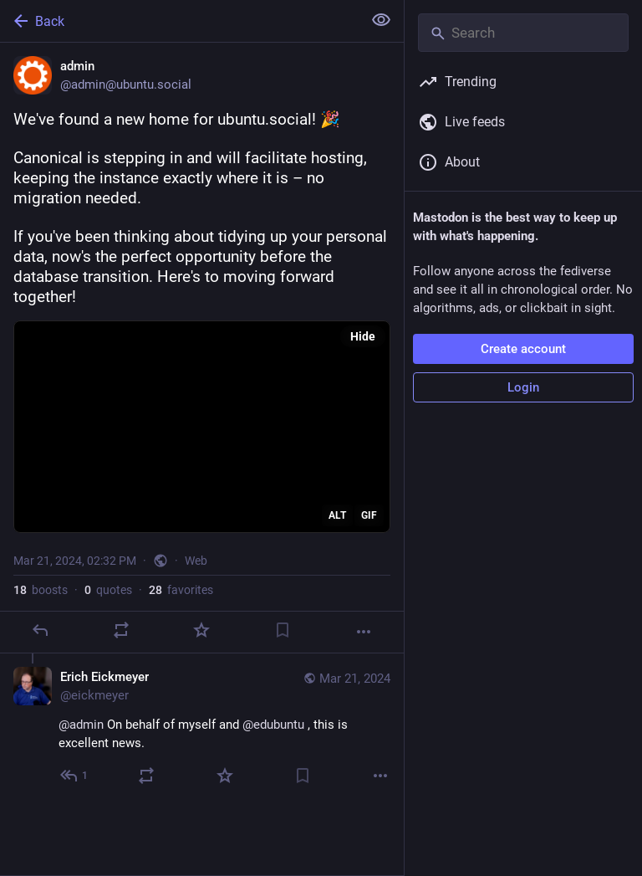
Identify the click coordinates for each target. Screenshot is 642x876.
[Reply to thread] (75, 776)
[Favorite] (201, 630)
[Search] (523, 32)
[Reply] (40, 630)
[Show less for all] (381, 20)
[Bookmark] (283, 630)
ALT (337, 515)
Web (196, 560)
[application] (201, 426)
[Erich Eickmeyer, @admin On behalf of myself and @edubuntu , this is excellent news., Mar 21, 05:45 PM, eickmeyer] (202, 728)
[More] (364, 632)
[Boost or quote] (121, 630)
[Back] (179, 21)
